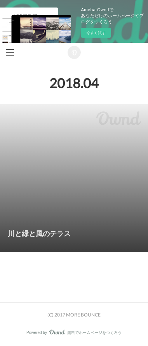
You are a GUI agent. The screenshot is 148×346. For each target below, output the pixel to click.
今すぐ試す (96, 33)
